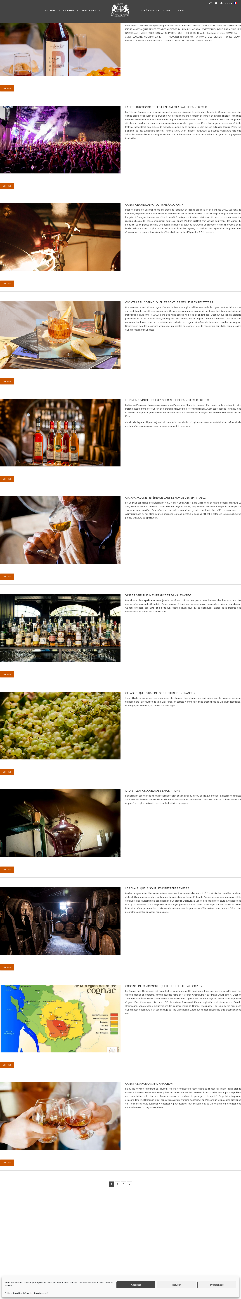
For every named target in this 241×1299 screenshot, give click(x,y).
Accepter (136, 1284)
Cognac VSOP (182, 506)
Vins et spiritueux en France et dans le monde (158, 595)
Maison (50, 10)
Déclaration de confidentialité (35, 1293)
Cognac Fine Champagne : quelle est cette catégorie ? (163, 986)
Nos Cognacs (68, 10)
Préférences (217, 1284)
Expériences (150, 10)
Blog (166, 10)
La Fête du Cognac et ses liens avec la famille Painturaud (166, 107)
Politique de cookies (13, 1293)
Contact (180, 10)
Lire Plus (7, 88)
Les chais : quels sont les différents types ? (157, 888)
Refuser (176, 1284)
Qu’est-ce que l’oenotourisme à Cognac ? (154, 204)
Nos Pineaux (91, 10)
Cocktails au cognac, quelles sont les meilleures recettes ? (169, 302)
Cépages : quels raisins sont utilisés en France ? (160, 693)
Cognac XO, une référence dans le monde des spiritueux (165, 497)
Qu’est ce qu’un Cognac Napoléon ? (150, 1083)
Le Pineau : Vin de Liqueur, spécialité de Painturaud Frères (167, 400)
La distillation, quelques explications (152, 790)
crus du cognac (133, 995)
